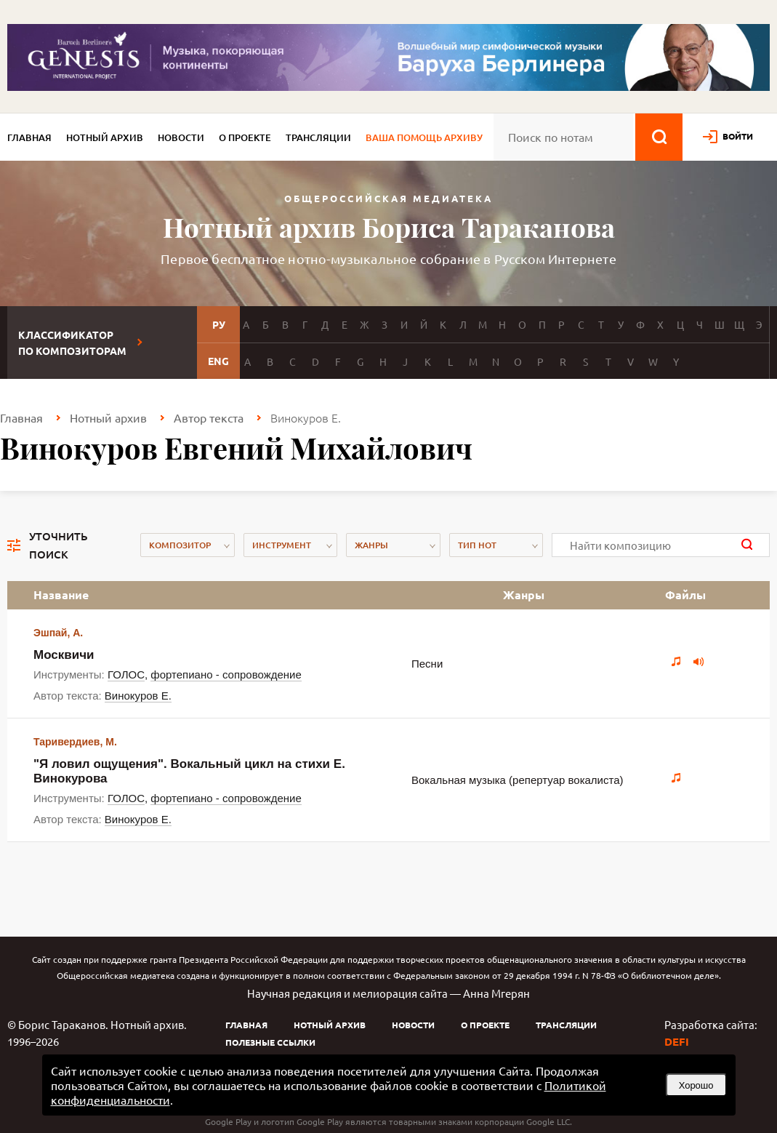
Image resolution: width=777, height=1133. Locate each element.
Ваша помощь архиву (424, 137)
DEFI (676, 1041)
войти (737, 136)
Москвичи (63, 655)
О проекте (245, 137)
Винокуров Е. (138, 695)
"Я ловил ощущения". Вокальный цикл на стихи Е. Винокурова (189, 771)
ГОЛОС (126, 674)
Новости (181, 137)
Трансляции (318, 137)
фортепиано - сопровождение (225, 674)
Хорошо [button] (696, 1085)
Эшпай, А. (58, 632)
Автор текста (208, 417)
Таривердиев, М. (75, 742)
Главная (29, 137)
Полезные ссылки (270, 1042)
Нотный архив (104, 137)
